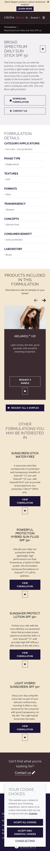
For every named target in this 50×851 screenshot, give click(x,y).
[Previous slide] (36, 300)
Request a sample (25, 381)
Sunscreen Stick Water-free (25, 454)
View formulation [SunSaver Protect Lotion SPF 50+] (25, 654)
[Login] (43, 49)
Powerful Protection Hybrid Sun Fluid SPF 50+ (25, 535)
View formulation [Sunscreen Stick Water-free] (25, 501)
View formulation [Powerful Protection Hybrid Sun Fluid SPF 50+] (25, 585)
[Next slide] (44, 300)
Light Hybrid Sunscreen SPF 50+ (25, 684)
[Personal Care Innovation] (14, 17)
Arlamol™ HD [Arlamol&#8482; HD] (25, 336)
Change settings (25, 841)
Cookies (33, 813)
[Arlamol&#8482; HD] (25, 317)
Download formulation (19, 100)
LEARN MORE (25, 8)
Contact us (18, 111)
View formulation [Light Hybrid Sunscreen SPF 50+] (25, 728)
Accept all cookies (25, 822)
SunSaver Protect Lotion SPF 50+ (25, 615)
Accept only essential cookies (25, 832)
